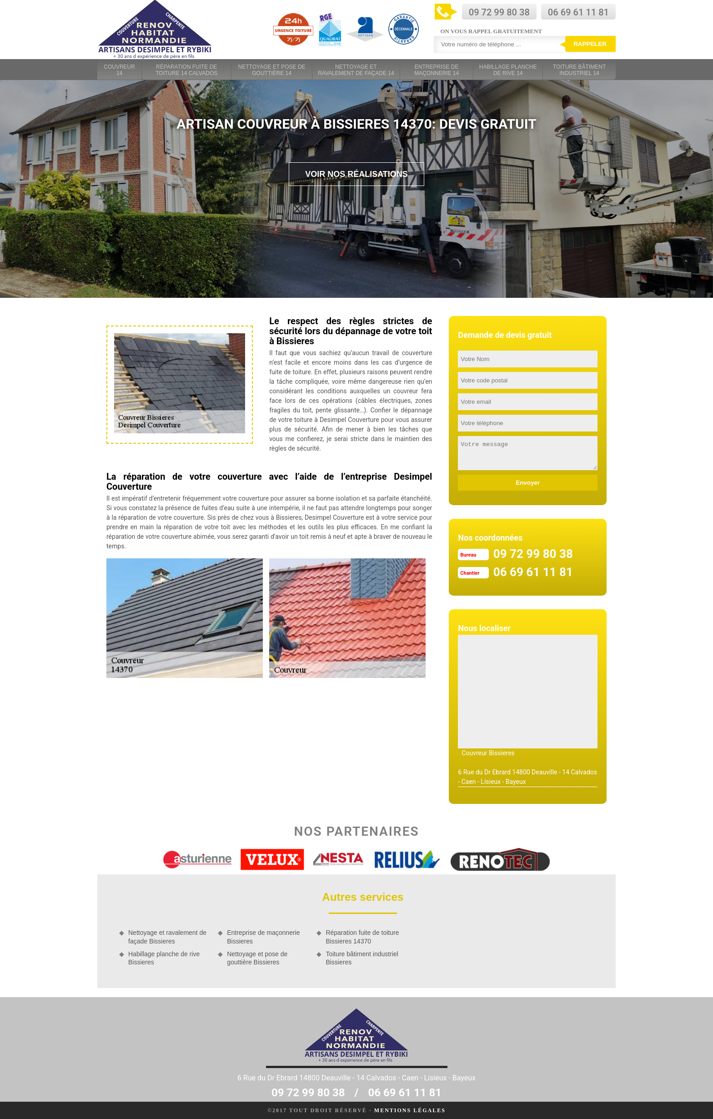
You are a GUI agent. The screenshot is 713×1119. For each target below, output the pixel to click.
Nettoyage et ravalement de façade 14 (356, 70)
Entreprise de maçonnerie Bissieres (263, 936)
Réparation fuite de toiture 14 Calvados (186, 70)
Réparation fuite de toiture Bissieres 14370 (362, 936)
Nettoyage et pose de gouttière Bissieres (257, 958)
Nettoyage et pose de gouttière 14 (272, 70)
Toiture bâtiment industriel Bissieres (362, 958)
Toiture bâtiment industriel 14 (579, 70)
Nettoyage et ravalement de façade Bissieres (167, 936)
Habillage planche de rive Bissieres (164, 958)
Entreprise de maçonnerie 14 (436, 70)
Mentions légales (410, 1110)
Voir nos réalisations (356, 174)
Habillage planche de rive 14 (508, 70)
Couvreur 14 (119, 70)
